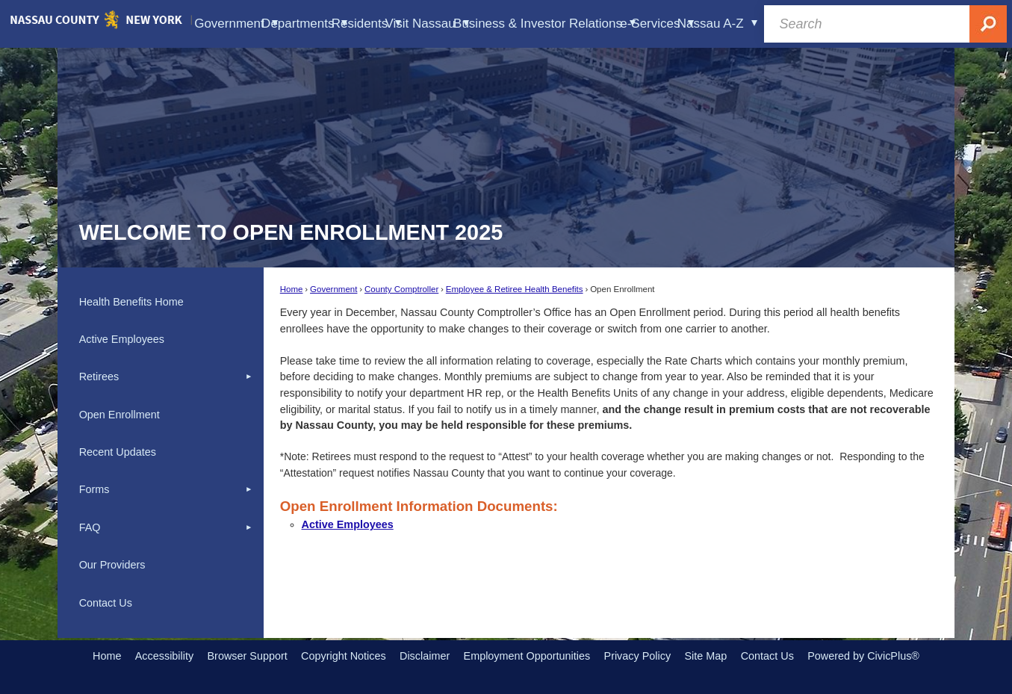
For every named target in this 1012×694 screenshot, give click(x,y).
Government (333, 289)
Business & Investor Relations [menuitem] (544, 23)
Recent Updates (117, 452)
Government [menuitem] (236, 23)
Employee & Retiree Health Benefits (514, 289)
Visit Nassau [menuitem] (427, 23)
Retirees (99, 376)
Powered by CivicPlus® (863, 656)
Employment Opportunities (527, 656)
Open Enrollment (119, 415)
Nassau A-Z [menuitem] (717, 23)
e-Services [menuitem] (656, 23)
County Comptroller (401, 289)
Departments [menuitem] (305, 23)
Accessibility (164, 656)
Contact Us (105, 603)
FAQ (90, 527)
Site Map (705, 656)
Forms (94, 489)
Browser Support (248, 656)
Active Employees (348, 524)
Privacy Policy (637, 656)
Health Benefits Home (131, 302)
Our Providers (112, 565)
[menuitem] (161, 301)
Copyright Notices (343, 656)
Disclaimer (425, 656)
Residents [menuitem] (367, 23)
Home (291, 289)
